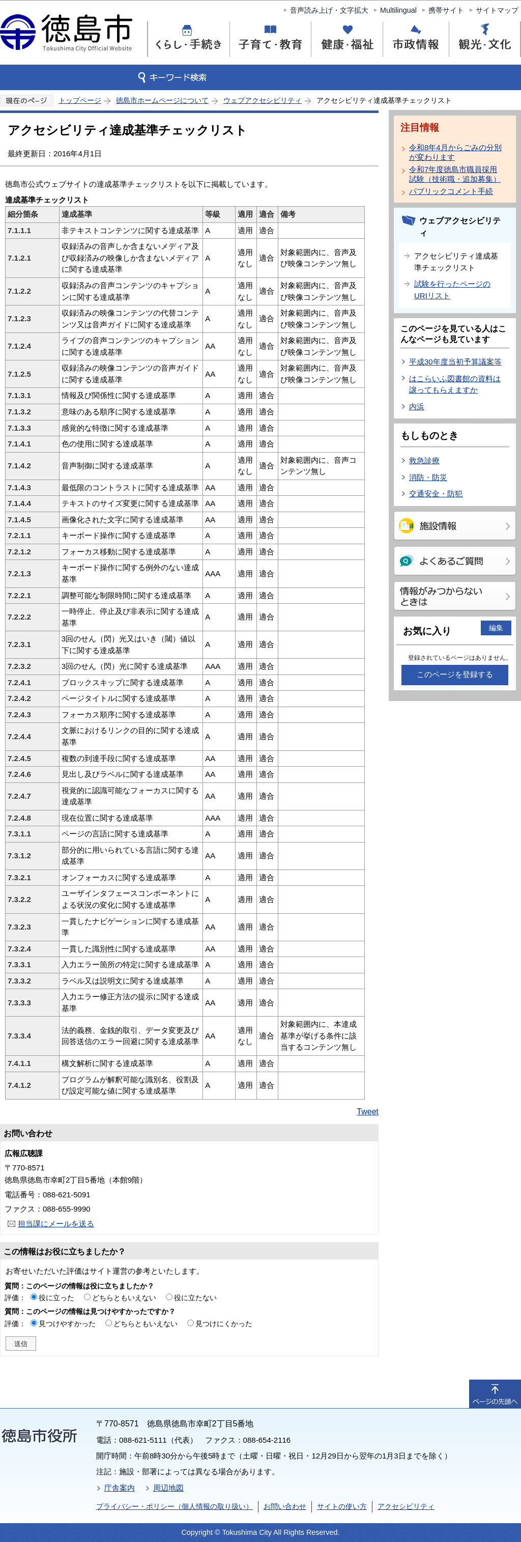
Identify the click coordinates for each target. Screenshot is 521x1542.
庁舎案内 (119, 1487)
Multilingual (398, 10)
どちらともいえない (124, 1298)
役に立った (56, 1298)
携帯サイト (446, 10)
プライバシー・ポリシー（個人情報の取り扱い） (174, 1506)
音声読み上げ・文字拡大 (329, 10)
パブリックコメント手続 (451, 191)
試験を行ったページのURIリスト (452, 289)
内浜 (416, 406)
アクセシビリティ (406, 1506)
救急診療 (424, 460)
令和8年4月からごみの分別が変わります (455, 152)
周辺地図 (168, 1487)
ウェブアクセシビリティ (262, 100)
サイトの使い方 (342, 1506)
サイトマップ (497, 10)
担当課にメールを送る (56, 1223)
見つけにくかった (223, 1324)
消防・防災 (428, 477)
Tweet (368, 1111)
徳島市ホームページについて (162, 100)
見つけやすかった (67, 1324)
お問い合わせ (285, 1506)
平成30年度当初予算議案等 (455, 361)
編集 (496, 628)
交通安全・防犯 (435, 493)
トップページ (80, 100)
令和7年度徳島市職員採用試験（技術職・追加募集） (455, 174)
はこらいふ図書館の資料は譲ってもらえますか (455, 384)
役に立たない (195, 1298)
